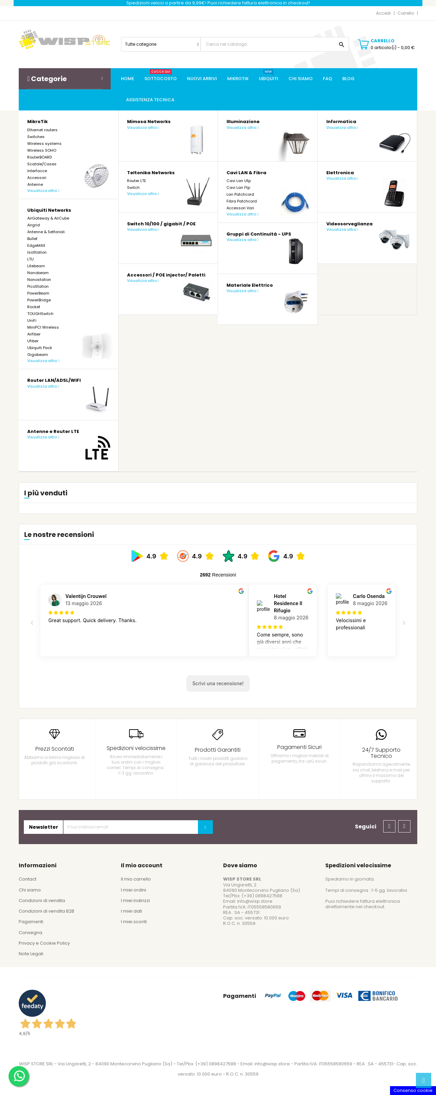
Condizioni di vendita (42, 900)
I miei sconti (134, 921)
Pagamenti (31, 921)
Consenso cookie (413, 1090)
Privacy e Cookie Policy (44, 943)
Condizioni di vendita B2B (46, 911)
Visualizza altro (43, 190)
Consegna (30, 932)
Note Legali (31, 953)
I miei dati (131, 911)
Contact (27, 879)
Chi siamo (30, 890)
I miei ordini (133, 890)
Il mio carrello (136, 879)
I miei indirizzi (135, 900)
